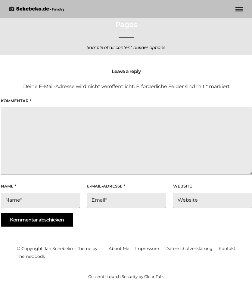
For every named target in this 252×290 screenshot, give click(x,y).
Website (182, 186)
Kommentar (16, 100)
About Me (119, 248)
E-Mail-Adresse (106, 186)
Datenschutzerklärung (189, 248)
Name (8, 186)
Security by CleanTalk (143, 276)
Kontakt (227, 248)
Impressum (147, 248)
